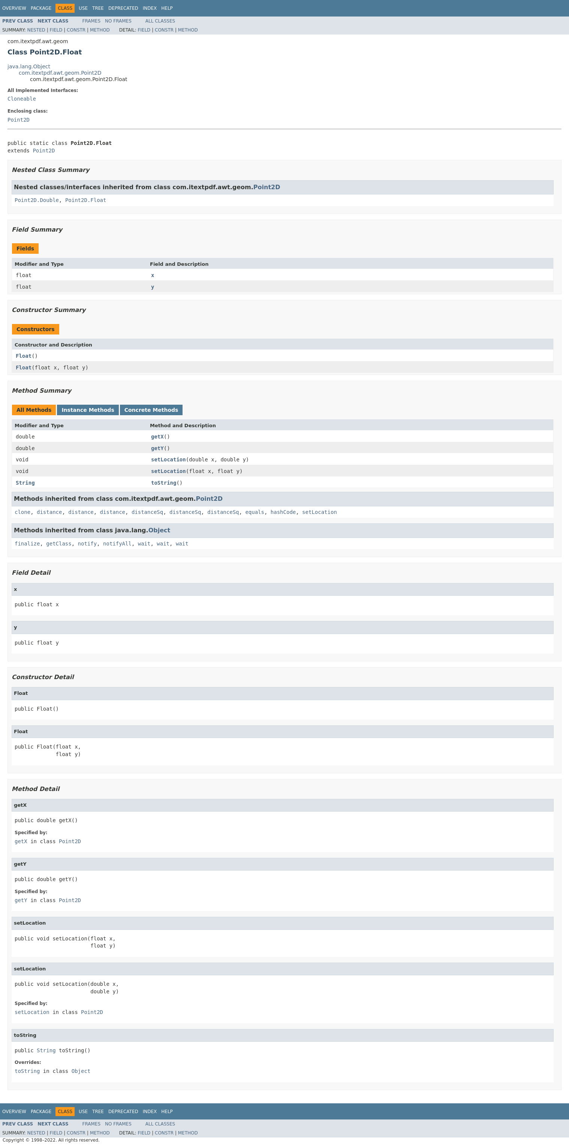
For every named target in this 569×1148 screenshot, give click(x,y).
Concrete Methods (151, 410)
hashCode (283, 512)
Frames (91, 21)
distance (49, 512)
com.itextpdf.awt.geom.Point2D (60, 73)
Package (41, 8)
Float (23, 356)
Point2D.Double (37, 200)
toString (163, 483)
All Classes (160, 21)
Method (100, 30)
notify (87, 544)
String (25, 483)
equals (254, 512)
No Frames (118, 21)
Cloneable (21, 99)
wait (144, 544)
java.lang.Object (28, 66)
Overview (14, 8)
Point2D (18, 120)
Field (55, 30)
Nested (36, 30)
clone (22, 512)
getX (157, 437)
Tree (98, 8)
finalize (27, 544)
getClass (58, 544)
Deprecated (123, 8)
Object (159, 530)
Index (150, 8)
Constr (76, 30)
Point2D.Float (85, 200)
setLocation (168, 459)
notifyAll (117, 544)
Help (167, 8)
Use (83, 8)
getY (157, 448)
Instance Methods (87, 410)
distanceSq (147, 512)
